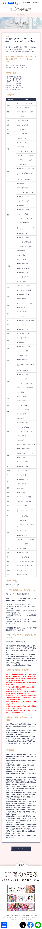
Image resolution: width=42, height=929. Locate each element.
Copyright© (6, 917)
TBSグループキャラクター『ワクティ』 (17, 3)
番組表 (11, 3)
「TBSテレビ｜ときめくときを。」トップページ (3, 2)
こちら (15, 68)
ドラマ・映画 (26, 3)
